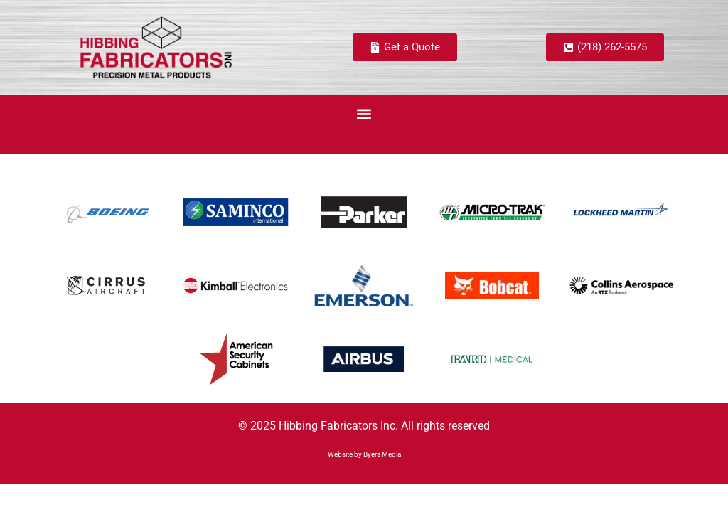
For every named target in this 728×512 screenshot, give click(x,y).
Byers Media (382, 454)
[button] (364, 114)
